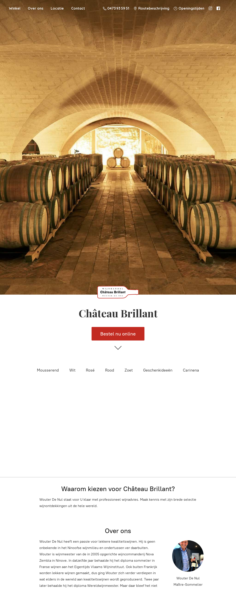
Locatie (57, 8)
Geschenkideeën (157, 370)
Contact (78, 8)
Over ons (35, 8)
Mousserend (48, 370)
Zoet (129, 370)
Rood (109, 370)
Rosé (90, 370)
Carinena (191, 370)
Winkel (14, 8)
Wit (72, 370)
